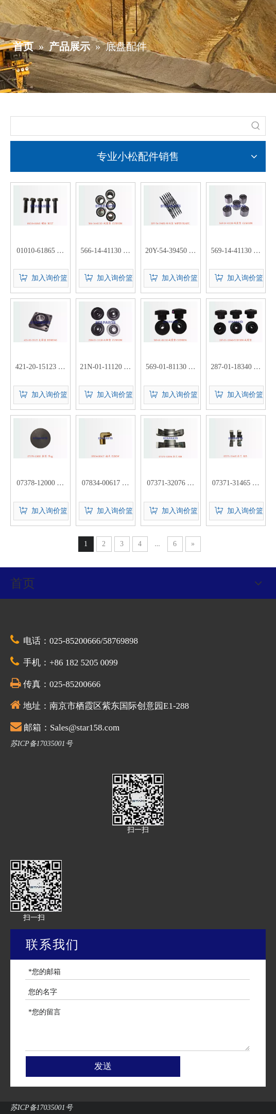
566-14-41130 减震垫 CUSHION (105, 252)
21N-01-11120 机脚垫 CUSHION (105, 368)
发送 (103, 1066)
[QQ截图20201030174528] (138, 799)
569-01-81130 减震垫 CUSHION (170, 368)
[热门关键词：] (256, 126)
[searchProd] (129, 126)
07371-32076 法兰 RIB (170, 484)
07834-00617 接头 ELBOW (105, 484)
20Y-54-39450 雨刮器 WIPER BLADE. (170, 252)
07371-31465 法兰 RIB (236, 484)
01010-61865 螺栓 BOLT (40, 252)
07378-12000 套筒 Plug (40, 484)
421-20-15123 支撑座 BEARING (40, 368)
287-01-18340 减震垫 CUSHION (236, 368)
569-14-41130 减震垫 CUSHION (236, 252)
